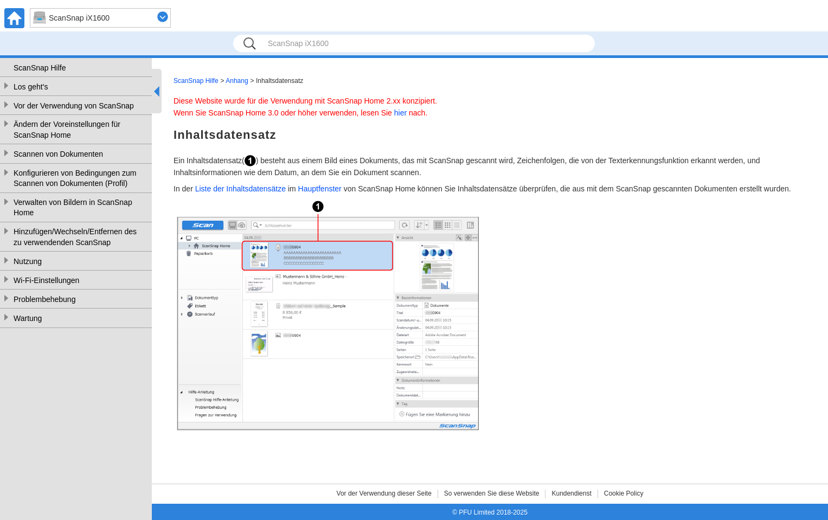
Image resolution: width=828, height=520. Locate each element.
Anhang (237, 81)
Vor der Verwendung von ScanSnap (74, 105)
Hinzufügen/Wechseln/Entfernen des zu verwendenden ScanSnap (75, 237)
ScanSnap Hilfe (40, 67)
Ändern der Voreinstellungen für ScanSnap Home (67, 129)
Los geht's (31, 86)
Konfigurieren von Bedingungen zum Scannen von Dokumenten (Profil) (75, 178)
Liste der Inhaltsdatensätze (240, 188)
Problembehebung (44, 299)
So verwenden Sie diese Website (492, 493)
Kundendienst (571, 493)
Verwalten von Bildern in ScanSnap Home (73, 207)
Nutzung (28, 261)
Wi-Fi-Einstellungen (46, 280)
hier (400, 112)
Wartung (28, 318)
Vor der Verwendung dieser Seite (384, 493)
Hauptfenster (320, 188)
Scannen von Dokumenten (58, 154)
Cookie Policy (624, 493)
